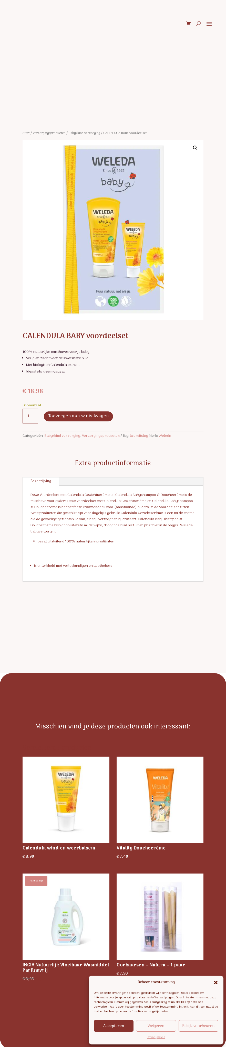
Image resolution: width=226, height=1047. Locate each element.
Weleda (165, 436)
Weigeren (156, 1026)
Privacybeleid (156, 1037)
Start (26, 133)
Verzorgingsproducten (49, 133)
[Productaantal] (30, 416)
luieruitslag (139, 436)
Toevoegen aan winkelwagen (78, 415)
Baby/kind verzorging (84, 133)
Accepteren (113, 1026)
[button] (215, 982)
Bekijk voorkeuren (198, 1026)
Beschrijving (40, 481)
